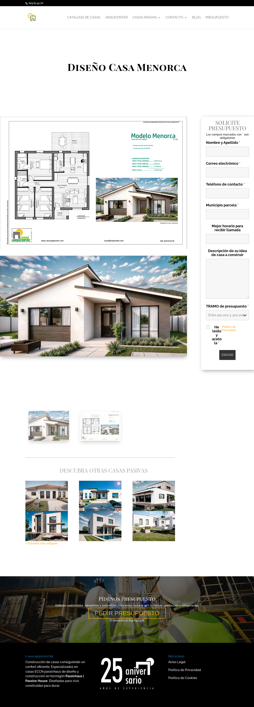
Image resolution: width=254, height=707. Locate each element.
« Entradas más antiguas (41, 543)
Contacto (174, 17)
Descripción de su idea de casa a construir (228, 253)
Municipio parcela (223, 205)
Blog (196, 17)
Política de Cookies (182, 678)
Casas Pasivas (145, 17)
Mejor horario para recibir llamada (228, 228)
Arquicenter (116, 17)
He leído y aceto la (217, 335)
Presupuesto (217, 17)
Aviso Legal (177, 662)
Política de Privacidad (229, 328)
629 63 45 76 (36, 3)
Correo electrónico (224, 163)
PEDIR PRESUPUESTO (127, 613)
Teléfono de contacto (226, 184)
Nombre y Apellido (224, 142)
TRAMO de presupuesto (228, 306)
